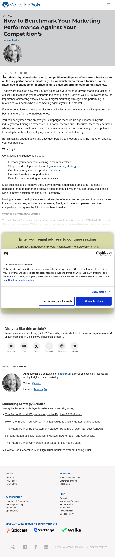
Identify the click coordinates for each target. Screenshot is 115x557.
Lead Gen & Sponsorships (18, 501)
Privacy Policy (66, 511)
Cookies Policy (67, 514)
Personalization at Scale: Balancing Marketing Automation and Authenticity (50, 435)
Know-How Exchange (70, 501)
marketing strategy (65, 166)
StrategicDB (64, 373)
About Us (10, 477)
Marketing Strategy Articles (23, 404)
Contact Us (65, 498)
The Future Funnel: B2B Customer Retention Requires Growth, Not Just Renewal (54, 428)
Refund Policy (66, 504)
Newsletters (11, 484)
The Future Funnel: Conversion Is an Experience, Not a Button (43, 442)
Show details (99, 291)
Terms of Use (66, 507)
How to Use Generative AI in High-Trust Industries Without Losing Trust (48, 450)
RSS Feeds (11, 481)
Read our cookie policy (21, 280)
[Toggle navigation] (109, 5)
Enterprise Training (68, 481)
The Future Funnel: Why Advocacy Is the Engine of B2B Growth (43, 414)
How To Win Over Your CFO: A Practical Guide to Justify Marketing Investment (52, 421)
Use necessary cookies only (57, 301)
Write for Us (11, 507)
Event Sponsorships (15, 504)
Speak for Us (12, 511)
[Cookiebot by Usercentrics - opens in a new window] (98, 253)
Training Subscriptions (70, 477)
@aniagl (36, 383)
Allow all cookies (94, 301)
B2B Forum (65, 484)
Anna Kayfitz (12, 40)
